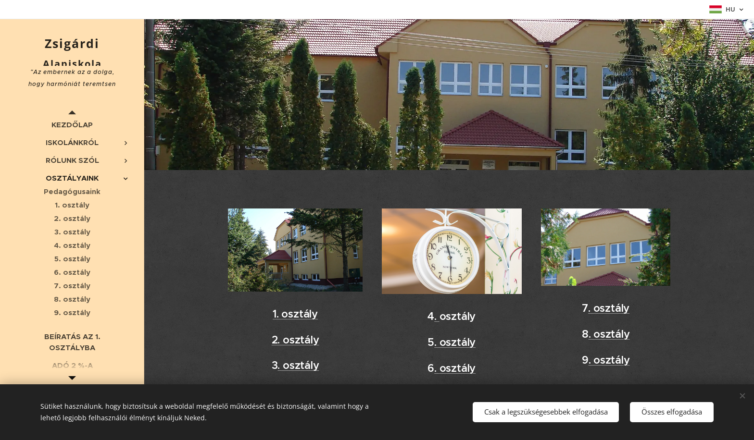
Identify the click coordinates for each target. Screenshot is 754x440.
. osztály (298, 365)
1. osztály (295, 313)
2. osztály (295, 339)
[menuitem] (72, 124)
